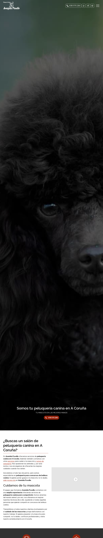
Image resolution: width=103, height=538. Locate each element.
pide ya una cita (9, 480)
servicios (11, 461)
